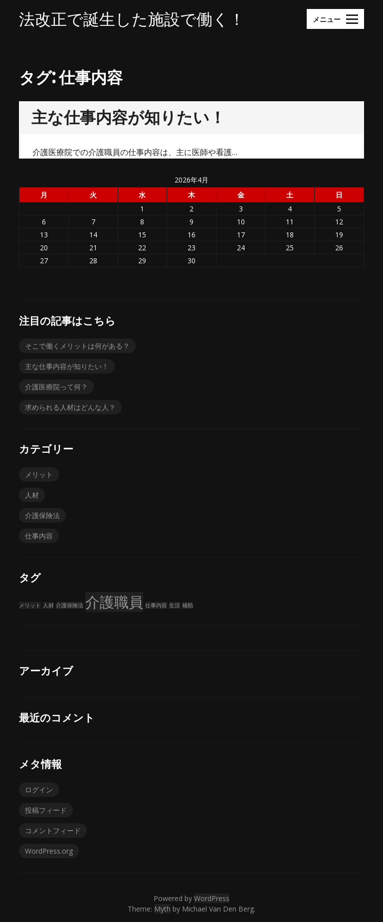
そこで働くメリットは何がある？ (77, 346)
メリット (39, 474)
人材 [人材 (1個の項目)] (48, 605)
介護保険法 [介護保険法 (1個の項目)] (69, 605)
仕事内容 (39, 536)
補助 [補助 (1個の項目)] (187, 605)
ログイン (39, 789)
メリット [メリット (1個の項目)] (30, 605)
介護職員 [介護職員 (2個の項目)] (114, 602)
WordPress (211, 898)
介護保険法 (42, 515)
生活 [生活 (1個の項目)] (174, 605)
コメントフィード (53, 830)
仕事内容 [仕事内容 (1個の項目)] (156, 605)
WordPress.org (49, 851)
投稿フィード (46, 810)
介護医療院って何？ (56, 386)
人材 (32, 495)
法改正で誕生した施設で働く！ (132, 19)
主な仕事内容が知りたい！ (128, 117)
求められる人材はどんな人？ (70, 407)
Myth (162, 909)
